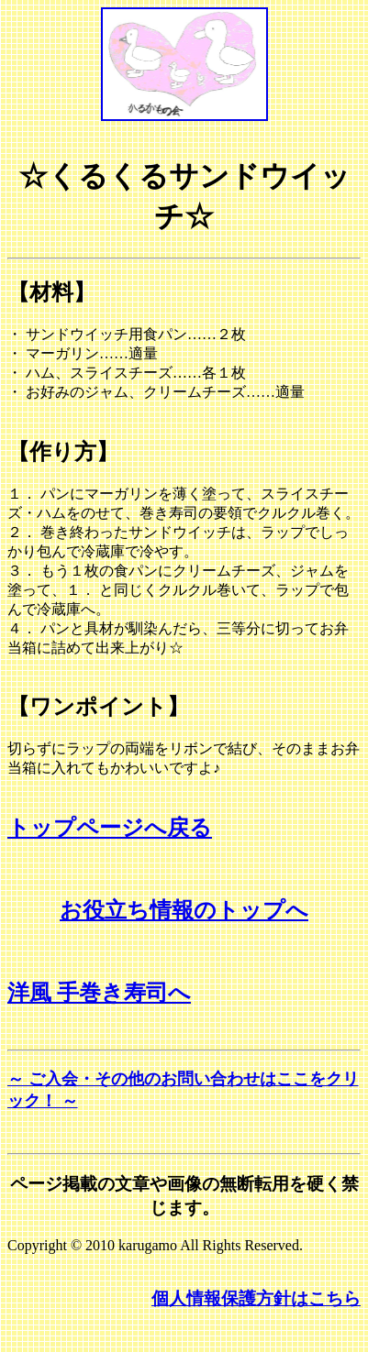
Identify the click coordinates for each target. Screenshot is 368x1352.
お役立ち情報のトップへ (184, 910)
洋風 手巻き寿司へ (99, 993)
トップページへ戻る (109, 828)
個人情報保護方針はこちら (256, 1298)
